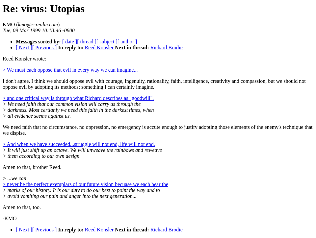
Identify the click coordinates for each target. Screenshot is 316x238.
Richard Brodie (166, 47)
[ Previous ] (44, 47)
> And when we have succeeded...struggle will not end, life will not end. (79, 144)
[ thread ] (86, 41)
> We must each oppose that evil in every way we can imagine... (70, 70)
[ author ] (127, 41)
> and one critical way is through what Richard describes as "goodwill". (78, 98)
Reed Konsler (99, 47)
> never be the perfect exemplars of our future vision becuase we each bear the (85, 184)
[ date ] (69, 41)
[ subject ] (107, 41)
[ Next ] (24, 47)
